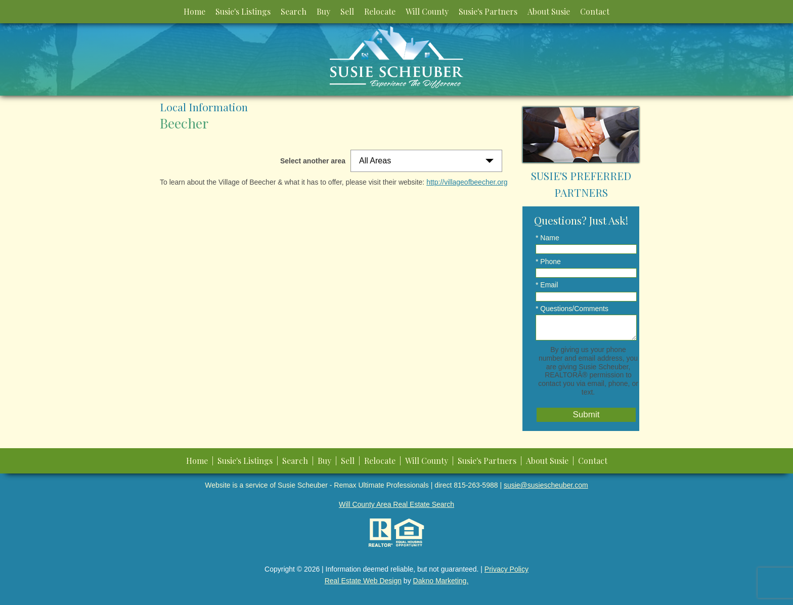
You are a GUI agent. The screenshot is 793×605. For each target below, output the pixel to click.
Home (194, 11)
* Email (547, 285)
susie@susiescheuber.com (546, 485)
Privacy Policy (506, 569)
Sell (347, 11)
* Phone (548, 261)
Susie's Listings (243, 11)
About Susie (548, 11)
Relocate (379, 11)
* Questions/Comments (572, 309)
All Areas (375, 160)
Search (293, 11)
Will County (427, 11)
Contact (594, 11)
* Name (547, 238)
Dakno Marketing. (441, 581)
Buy (323, 11)
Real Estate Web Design (363, 581)
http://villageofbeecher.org (466, 182)
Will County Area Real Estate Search (396, 504)
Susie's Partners (488, 11)
